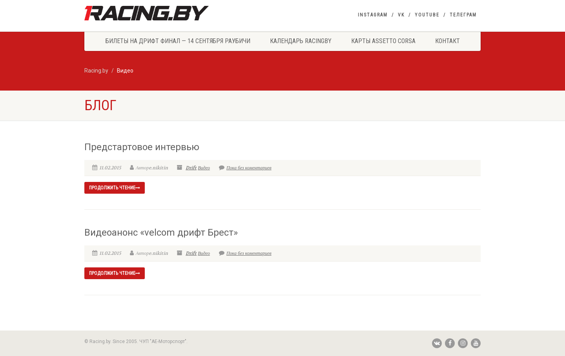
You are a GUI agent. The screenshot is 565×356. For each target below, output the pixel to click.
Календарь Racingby (301, 41)
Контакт (447, 41)
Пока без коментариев (245, 168)
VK (401, 15)
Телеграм (463, 15)
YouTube (427, 15)
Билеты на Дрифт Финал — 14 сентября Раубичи (178, 41)
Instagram (373, 15)
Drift (191, 168)
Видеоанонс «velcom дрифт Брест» (161, 232)
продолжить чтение (114, 188)
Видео (204, 168)
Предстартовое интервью (141, 147)
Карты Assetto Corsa (383, 41)
